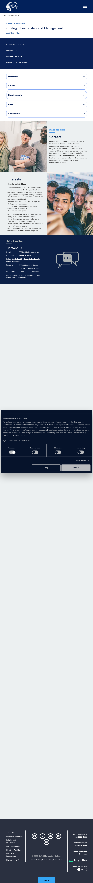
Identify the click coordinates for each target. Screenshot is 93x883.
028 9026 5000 (81, 837)
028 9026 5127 (25, 256)
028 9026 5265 (81, 845)
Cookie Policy (46, 860)
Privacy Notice (36, 860)
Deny (46, 468)
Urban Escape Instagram (16, 278)
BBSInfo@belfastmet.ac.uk (29, 252)
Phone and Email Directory (80, 853)
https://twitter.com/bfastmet (42, 836)
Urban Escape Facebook (28, 275)
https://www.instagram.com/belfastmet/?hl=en (46, 842)
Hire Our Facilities (13, 850)
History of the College (14, 860)
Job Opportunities (13, 846)
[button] (82, 869)
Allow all (76, 468)
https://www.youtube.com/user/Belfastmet (50, 836)
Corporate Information (14, 836)
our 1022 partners (16, 422)
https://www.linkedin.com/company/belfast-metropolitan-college (58, 836)
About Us (10, 832)
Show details (81, 460)
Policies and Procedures (11, 841)
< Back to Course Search (10, 15)
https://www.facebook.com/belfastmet (35, 836)
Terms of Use (57, 860)
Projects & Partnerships (11, 855)
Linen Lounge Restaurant (29, 272)
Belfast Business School (28, 265)
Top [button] (45, 880)
